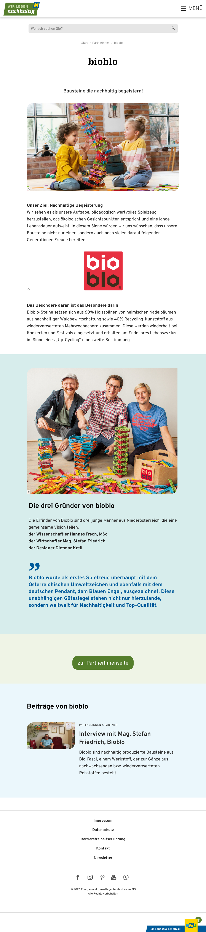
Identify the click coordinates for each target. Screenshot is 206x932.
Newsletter (103, 858)
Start (84, 43)
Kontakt (103, 848)
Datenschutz (103, 830)
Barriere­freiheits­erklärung (103, 839)
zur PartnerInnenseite (103, 663)
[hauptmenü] (192, 8)
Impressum (103, 820)
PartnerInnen (101, 43)
